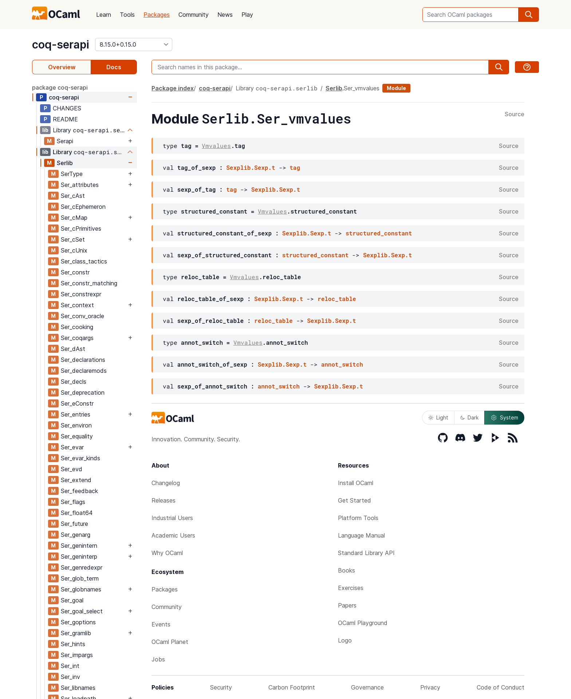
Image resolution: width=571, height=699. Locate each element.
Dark (469, 417)
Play (247, 14)
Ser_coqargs (77, 337)
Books (346, 570)
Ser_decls (73, 381)
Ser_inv (70, 676)
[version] (133, 44)
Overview (61, 67)
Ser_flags (73, 501)
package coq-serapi (60, 87)
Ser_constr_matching (89, 283)
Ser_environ (76, 425)
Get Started (354, 500)
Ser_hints (73, 644)
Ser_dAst (73, 348)
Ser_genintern (79, 545)
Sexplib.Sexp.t (250, 167)
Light (438, 417)
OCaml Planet (169, 641)
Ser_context (77, 305)
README (65, 119)
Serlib (65, 163)
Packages (156, 14)
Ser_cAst (73, 195)
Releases (163, 500)
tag (295, 167)
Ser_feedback (79, 491)
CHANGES (67, 108)
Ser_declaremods (84, 370)
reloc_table (337, 298)
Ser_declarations (83, 359)
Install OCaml (355, 483)
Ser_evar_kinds (80, 458)
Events (160, 624)
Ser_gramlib (76, 633)
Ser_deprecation (83, 392)
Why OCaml (167, 553)
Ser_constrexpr (81, 294)
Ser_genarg (75, 534)
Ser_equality (77, 436)
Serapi (65, 141)
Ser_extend (76, 480)
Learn (103, 14)
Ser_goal (72, 600)
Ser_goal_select (82, 611)
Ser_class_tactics (84, 261)
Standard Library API (366, 553)
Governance (367, 687)
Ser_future (74, 523)
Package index (172, 88)
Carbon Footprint (291, 687)
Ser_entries (75, 414)
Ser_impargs (77, 655)
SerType (72, 173)
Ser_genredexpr (81, 567)
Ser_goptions (78, 622)
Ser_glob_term (80, 578)
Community (193, 14)
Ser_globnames (81, 589)
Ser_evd (71, 469)
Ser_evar (72, 447)
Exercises (350, 587)
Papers (347, 605)
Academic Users (173, 535)
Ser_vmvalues (361, 88)
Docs (113, 67)
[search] (529, 14)
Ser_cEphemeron (83, 206)
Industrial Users (172, 518)
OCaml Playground (362, 622)
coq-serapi (60, 44)
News (225, 14)
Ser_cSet (73, 239)
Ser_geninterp (79, 556)
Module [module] (396, 88)
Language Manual (361, 535)
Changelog (165, 483)
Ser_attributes (80, 184)
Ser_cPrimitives (81, 228)
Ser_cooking (77, 327)
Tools (127, 14)
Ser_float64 (76, 512)
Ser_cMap (74, 217)
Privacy (430, 687)
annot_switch (342, 364)
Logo (345, 640)
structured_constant (379, 233)
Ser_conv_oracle (82, 316)
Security (221, 687)
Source (514, 114)
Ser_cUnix (74, 250)
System (504, 417)
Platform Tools (358, 518)
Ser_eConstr (77, 403)
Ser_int (70, 665)
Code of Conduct (500, 687)
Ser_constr (75, 272)
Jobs (158, 659)
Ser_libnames (78, 687)
